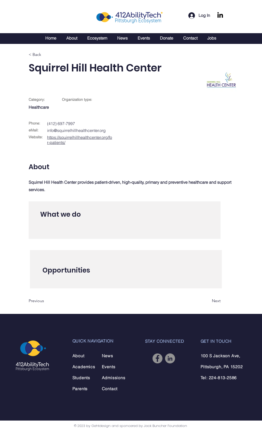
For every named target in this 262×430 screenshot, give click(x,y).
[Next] (208, 301)
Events (108, 366)
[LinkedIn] (220, 15)
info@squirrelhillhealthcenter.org (76, 130)
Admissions (113, 377)
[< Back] (45, 55)
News (107, 355)
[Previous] (45, 301)
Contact (110, 388)
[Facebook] (157, 358)
